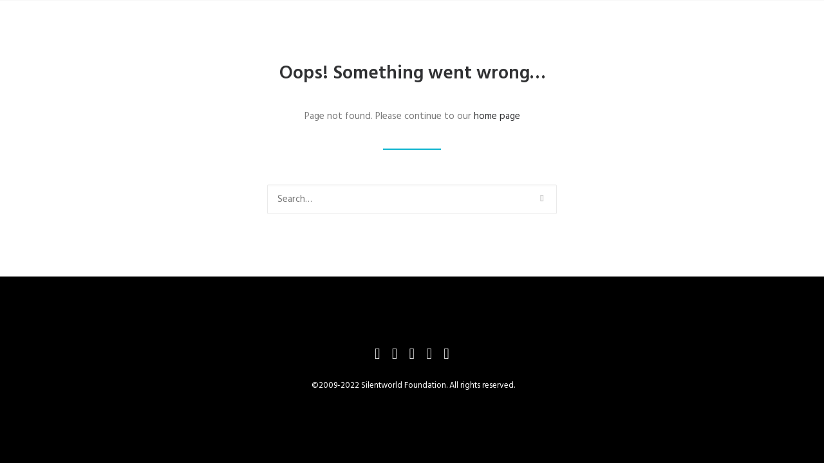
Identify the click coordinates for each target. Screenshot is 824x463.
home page (497, 116)
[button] (541, 198)
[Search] (412, 199)
